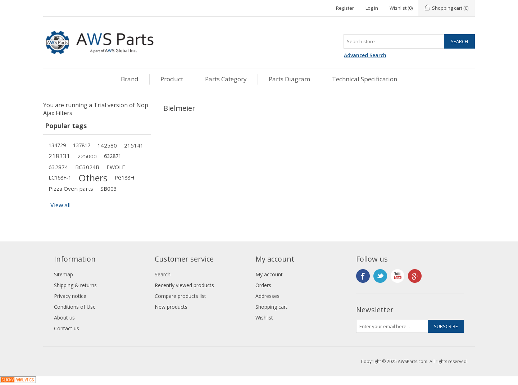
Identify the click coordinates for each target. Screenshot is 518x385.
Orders (263, 285)
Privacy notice (70, 296)
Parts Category (226, 79)
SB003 (108, 188)
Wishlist (264, 317)
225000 (87, 156)
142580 (107, 145)
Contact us (66, 328)
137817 (81, 145)
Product (171, 79)
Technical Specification (364, 79)
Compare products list (180, 296)
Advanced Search (365, 55)
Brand (129, 79)
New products (171, 306)
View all (60, 205)
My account (269, 274)
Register (345, 8)
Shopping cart (271, 306)
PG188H (124, 177)
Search (163, 274)
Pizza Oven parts (71, 188)
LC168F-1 (60, 177)
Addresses (267, 296)
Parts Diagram (289, 79)
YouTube (397, 276)
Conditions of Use (75, 306)
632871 (112, 156)
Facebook (363, 276)
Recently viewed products (184, 285)
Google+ (415, 276)
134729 (57, 145)
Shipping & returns (75, 285)
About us (64, 317)
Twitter (380, 276)
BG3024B (87, 167)
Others (93, 177)
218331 (59, 156)
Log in (371, 8)
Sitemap (63, 274)
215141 (134, 145)
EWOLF (115, 167)
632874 (58, 167)
